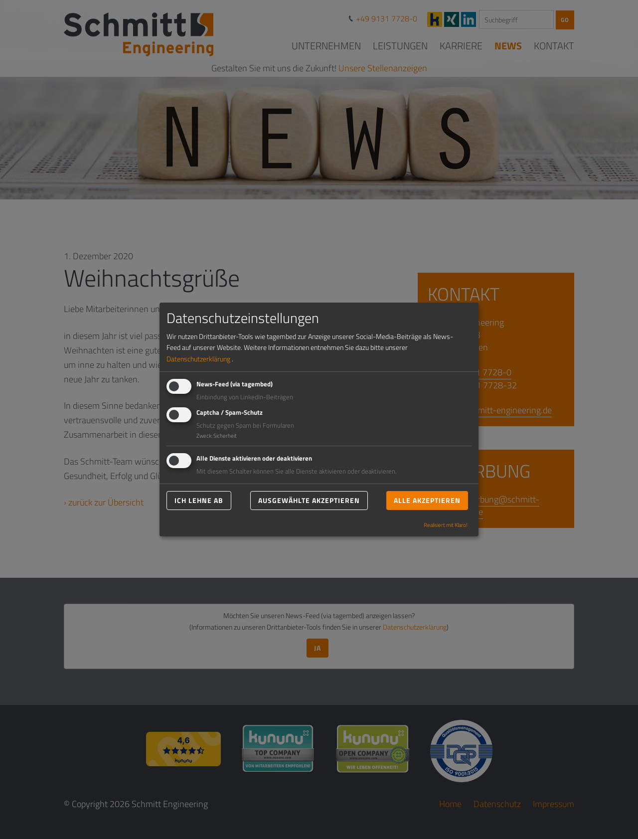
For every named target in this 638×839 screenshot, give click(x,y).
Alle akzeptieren (427, 500)
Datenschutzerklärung (198, 358)
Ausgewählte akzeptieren (309, 500)
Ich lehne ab (198, 500)
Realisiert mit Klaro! (446, 525)
